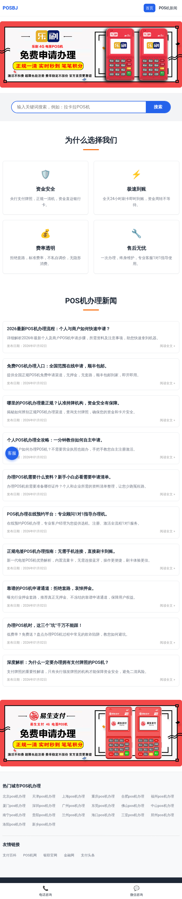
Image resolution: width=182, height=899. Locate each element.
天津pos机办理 (43, 796)
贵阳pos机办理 (43, 815)
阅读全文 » (167, 346)
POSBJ (10, 8)
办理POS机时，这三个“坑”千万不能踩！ (44, 625)
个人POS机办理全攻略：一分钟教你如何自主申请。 (56, 440)
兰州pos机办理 (73, 815)
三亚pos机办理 (132, 815)
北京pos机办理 (14, 796)
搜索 (158, 107)
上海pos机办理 (73, 796)
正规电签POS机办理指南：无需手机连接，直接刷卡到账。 (62, 551)
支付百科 (9, 855)
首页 (149, 8)
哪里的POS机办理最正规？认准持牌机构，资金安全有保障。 (64, 403)
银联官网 (50, 855)
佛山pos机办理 (132, 806)
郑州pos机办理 (162, 815)
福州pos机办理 (162, 796)
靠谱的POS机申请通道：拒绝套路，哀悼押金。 (51, 588)
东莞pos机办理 (103, 806)
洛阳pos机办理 (14, 824)
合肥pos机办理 (132, 796)
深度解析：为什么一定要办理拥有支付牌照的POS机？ (58, 662)
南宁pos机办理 (14, 815)
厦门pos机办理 (14, 806)
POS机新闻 (168, 8)
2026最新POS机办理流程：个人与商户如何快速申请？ (58, 328)
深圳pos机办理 (43, 806)
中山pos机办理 (162, 806)
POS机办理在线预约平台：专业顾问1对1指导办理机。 (58, 514)
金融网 (69, 855)
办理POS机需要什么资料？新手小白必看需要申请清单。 (60, 477)
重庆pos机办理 (103, 796)
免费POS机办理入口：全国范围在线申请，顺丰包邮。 (58, 366)
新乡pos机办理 (43, 824)
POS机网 (30, 855)
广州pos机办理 (73, 806)
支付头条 (88, 855)
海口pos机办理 (103, 815)
